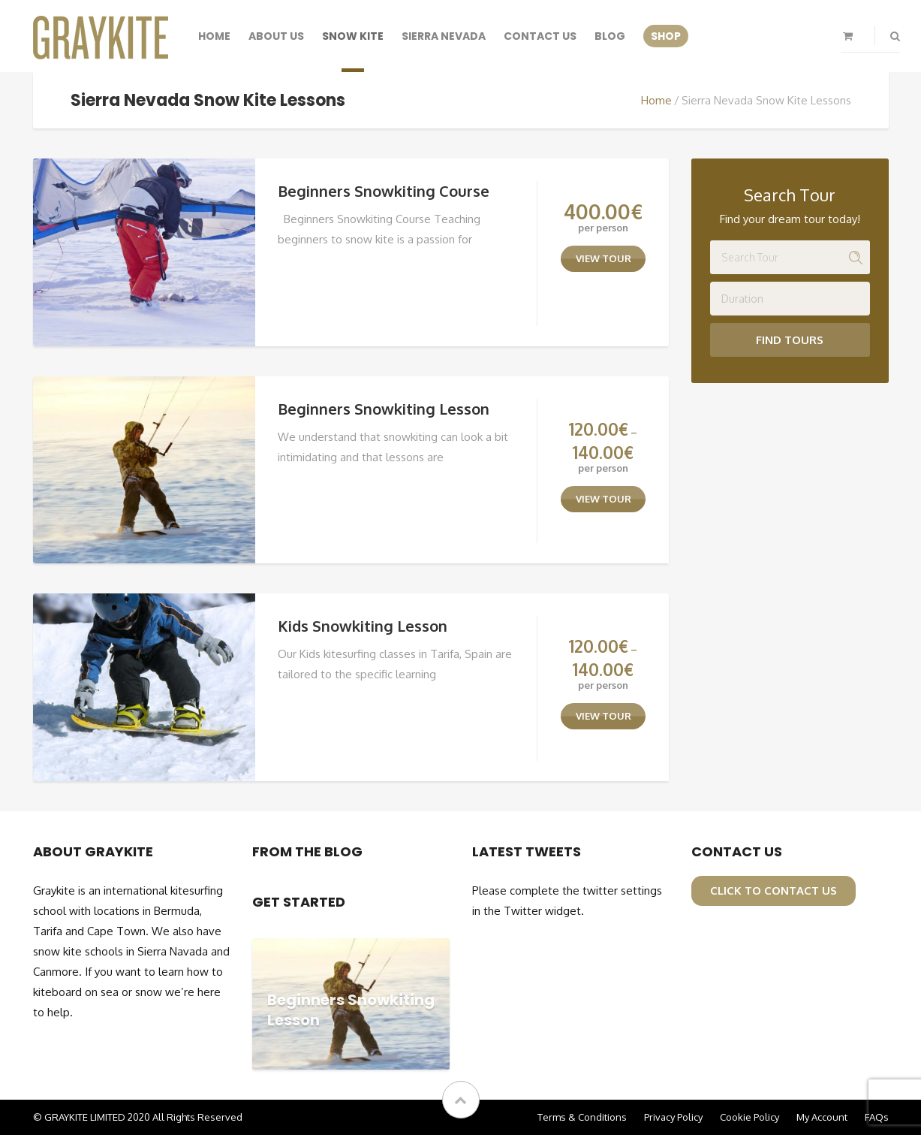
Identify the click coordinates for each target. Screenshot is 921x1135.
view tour (603, 258)
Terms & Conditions (582, 1117)
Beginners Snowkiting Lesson (383, 408)
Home (214, 36)
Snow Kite (353, 36)
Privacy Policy (673, 1117)
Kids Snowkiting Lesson (362, 625)
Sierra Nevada (444, 36)
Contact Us (540, 36)
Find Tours (789, 340)
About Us (276, 36)
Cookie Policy (749, 1117)
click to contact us (773, 890)
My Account (821, 1117)
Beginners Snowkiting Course (383, 191)
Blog (609, 36)
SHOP (666, 36)
